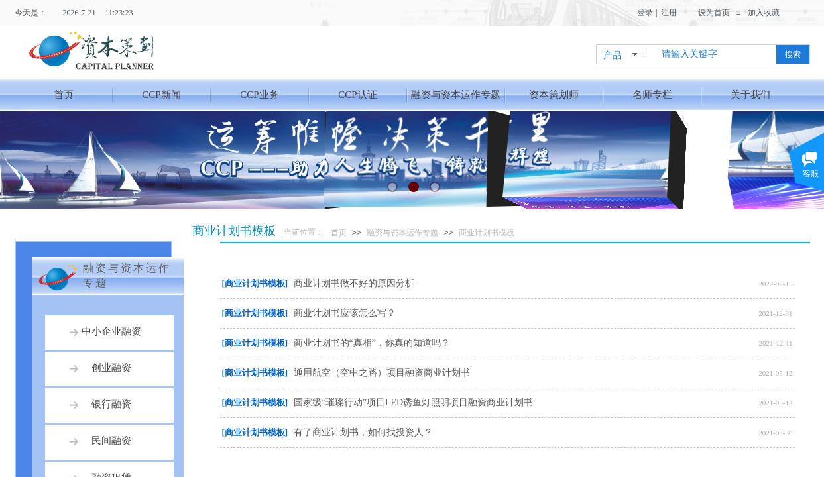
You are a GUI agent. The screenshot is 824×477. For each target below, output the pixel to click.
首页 (64, 94)
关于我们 (750, 94)
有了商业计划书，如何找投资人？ (363, 432)
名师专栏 (652, 94)
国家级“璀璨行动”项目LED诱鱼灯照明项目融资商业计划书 (414, 402)
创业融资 (111, 367)
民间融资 (111, 440)
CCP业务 (259, 94)
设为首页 (714, 12)
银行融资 (111, 404)
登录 (645, 12)
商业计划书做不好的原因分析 (354, 283)
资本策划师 (554, 94)
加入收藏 (764, 12)
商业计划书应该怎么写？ (345, 313)
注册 (669, 12)
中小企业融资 (111, 331)
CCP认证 (357, 94)
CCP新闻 (161, 94)
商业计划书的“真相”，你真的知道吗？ (372, 343)
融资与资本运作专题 (455, 94)
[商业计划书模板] (255, 283)
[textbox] (716, 54)
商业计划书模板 (486, 232)
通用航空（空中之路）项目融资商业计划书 (382, 373)
